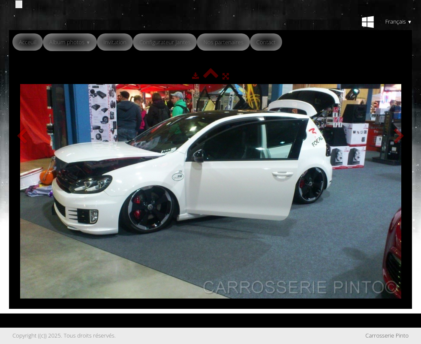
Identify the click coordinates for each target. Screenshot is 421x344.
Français (398, 21)
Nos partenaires (223, 42)
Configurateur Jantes (165, 42)
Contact (266, 42)
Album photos (69, 42)
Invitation (114, 42)
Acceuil (27, 42)
